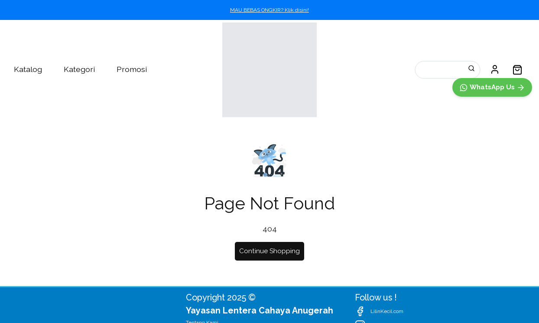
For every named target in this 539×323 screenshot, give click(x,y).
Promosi (132, 69)
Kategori (79, 69)
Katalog (28, 69)
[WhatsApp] (492, 275)
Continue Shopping (269, 251)
